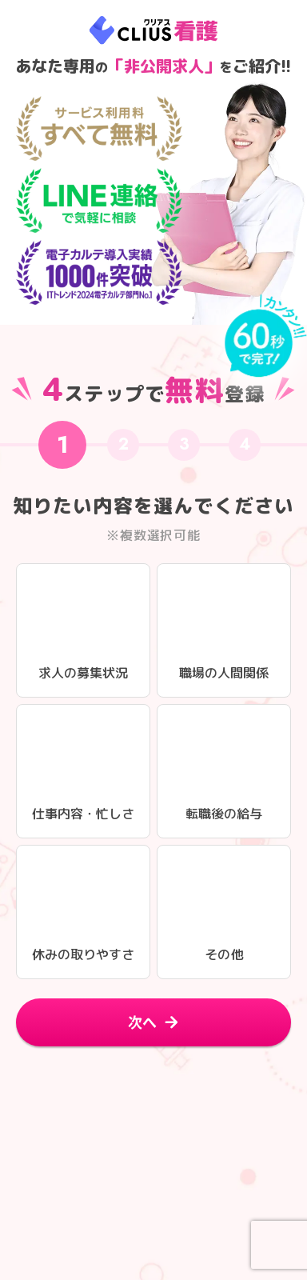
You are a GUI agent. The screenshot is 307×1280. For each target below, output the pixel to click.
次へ (142, 1021)
